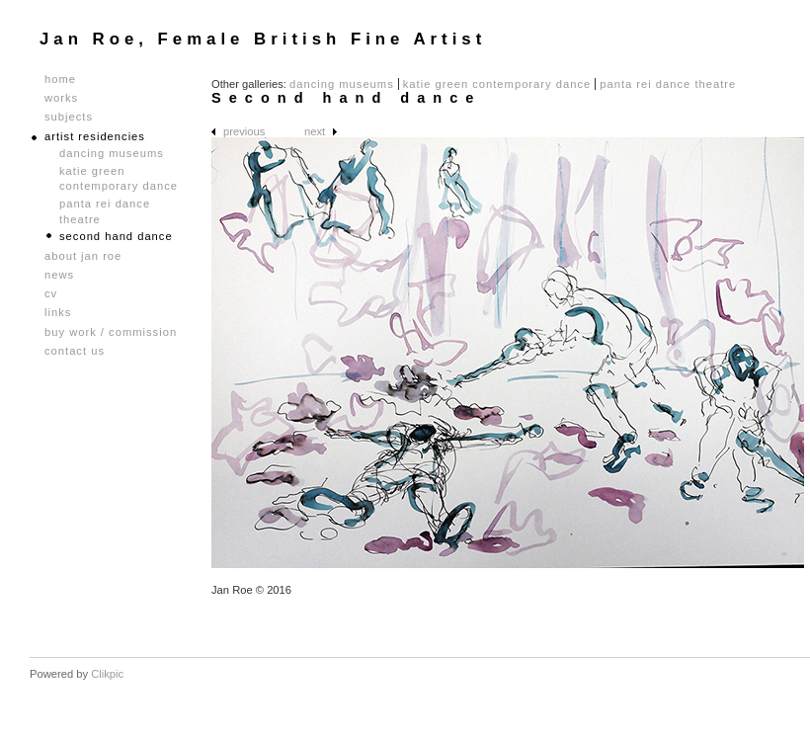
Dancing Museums (341, 84)
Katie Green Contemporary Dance (497, 84)
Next (314, 131)
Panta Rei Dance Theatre (668, 84)
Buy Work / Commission (110, 332)
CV (50, 293)
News (59, 275)
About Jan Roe (83, 256)
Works (61, 98)
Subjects (68, 117)
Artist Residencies (94, 136)
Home (60, 79)
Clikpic (107, 674)
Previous (244, 131)
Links (57, 312)
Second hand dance (116, 236)
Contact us (74, 351)
